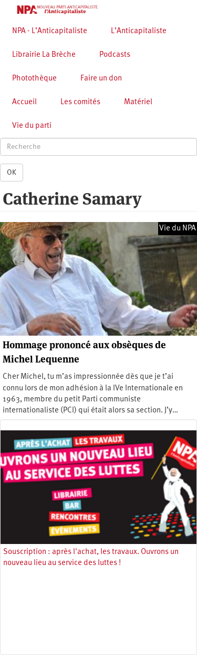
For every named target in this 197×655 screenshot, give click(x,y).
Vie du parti (31, 126)
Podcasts (114, 55)
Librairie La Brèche (44, 55)
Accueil (24, 102)
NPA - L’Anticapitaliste (49, 31)
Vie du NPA (177, 229)
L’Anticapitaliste (139, 31)
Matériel (138, 102)
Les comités (80, 102)
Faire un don (101, 79)
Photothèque (34, 79)
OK (11, 172)
